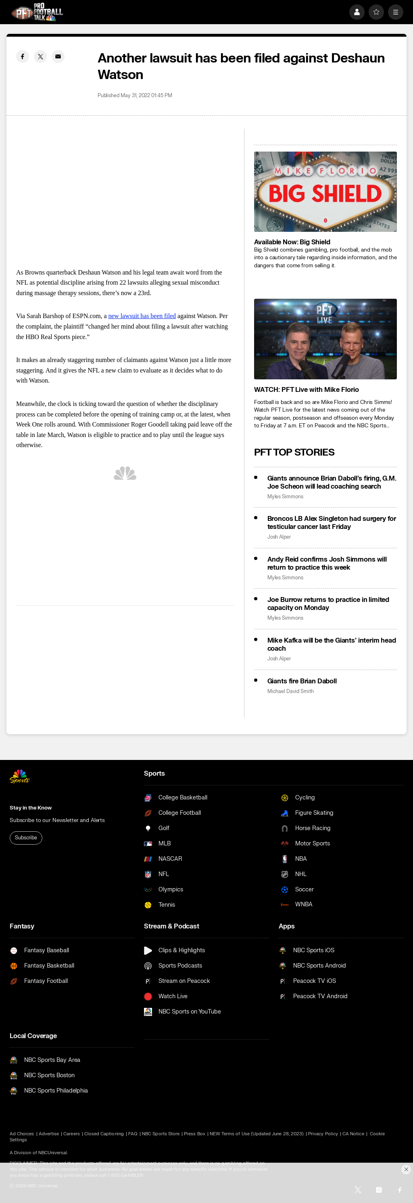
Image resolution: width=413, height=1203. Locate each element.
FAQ (133, 1134)
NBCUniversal (52, 1153)
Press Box (194, 1134)
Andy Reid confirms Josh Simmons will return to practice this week (327, 564)
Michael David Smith (290, 692)
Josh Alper (279, 537)
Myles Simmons (285, 497)
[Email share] (58, 56)
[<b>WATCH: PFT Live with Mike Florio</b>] (325, 339)
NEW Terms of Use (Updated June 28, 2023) (257, 1134)
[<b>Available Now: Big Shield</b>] (325, 192)
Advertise (49, 1134)
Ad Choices (22, 1134)
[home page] (37, 12)
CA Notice (353, 1134)
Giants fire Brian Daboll (302, 681)
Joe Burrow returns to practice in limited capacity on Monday (328, 604)
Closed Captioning (104, 1134)
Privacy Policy (323, 1134)
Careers (71, 1134)
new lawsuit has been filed (142, 315)
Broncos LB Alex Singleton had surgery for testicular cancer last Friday (331, 523)
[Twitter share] (40, 56)
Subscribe (26, 838)
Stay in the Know (31, 808)
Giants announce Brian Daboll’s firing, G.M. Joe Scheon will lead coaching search (331, 483)
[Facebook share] (22, 56)
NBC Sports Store (160, 1134)
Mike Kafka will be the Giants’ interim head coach (331, 645)
